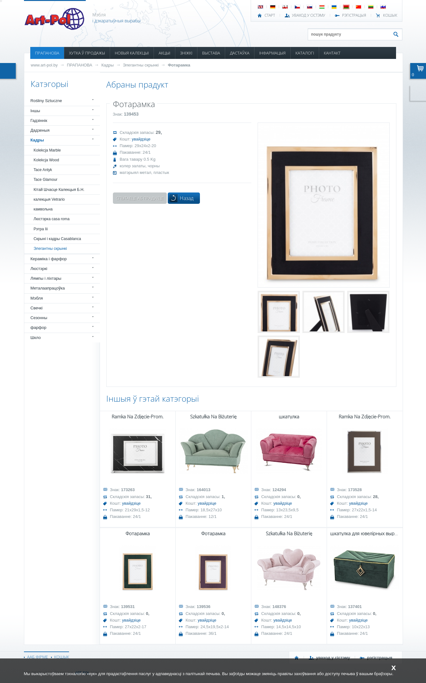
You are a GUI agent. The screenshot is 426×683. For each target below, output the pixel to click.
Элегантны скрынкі (141, 65)
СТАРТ (270, 15)
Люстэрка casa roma (52, 219)
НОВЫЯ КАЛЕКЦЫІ (132, 53)
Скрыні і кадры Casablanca (57, 239)
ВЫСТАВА (211, 53)
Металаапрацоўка (48, 288)
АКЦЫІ (164, 53)
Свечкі (37, 308)
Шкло (36, 337)
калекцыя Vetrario (49, 199)
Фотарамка (179, 65)
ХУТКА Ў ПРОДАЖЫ (87, 53)
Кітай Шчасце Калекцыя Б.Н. (59, 189)
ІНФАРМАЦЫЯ (272, 53)
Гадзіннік (39, 120)
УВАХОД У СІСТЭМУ (308, 15)
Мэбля (37, 298)
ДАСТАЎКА (239, 53)
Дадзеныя (40, 130)
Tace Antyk (43, 170)
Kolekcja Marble (47, 150)
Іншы (35, 110)
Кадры (107, 65)
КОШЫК (390, 15)
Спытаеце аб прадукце (140, 198)
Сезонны (39, 317)
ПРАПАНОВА (47, 53)
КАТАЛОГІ (304, 53)
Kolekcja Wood (46, 160)
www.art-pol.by (44, 65)
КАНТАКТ (332, 53)
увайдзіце (141, 139)
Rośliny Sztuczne (46, 100)
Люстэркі (39, 268)
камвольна (43, 209)
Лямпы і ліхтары (46, 278)
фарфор (39, 327)
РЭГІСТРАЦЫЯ (354, 15)
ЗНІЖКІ (186, 53)
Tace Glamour (45, 179)
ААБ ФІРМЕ (37, 657)
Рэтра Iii (41, 229)
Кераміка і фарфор (49, 258)
